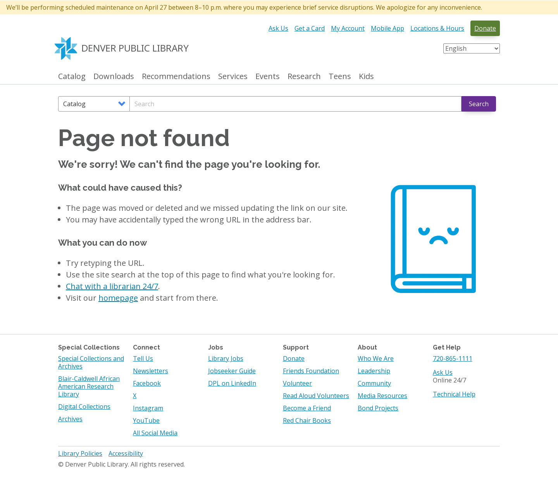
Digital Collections (84, 406)
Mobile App (387, 28)
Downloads (113, 76)
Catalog (72, 76)
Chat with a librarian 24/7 (112, 286)
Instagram (148, 408)
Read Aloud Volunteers (316, 395)
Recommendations (176, 76)
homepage (118, 298)
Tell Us (143, 358)
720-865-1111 (452, 358)
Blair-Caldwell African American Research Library (89, 386)
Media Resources (382, 395)
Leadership (374, 371)
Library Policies (80, 453)
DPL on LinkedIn (232, 383)
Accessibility (125, 453)
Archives (70, 419)
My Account (348, 28)
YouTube (146, 420)
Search (479, 104)
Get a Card (309, 28)
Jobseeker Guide (232, 371)
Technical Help (454, 394)
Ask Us (278, 28)
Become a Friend (307, 408)
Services (233, 76)
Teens (340, 76)
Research (304, 76)
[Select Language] (471, 48)
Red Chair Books (307, 420)
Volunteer (297, 383)
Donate (485, 28)
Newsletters (150, 371)
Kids (366, 76)
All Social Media (155, 433)
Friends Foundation (311, 371)
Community (374, 383)
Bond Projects (378, 408)
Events (267, 76)
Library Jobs (225, 358)
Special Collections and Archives (91, 362)
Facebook (147, 383)
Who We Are (376, 358)
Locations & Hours (437, 28)
